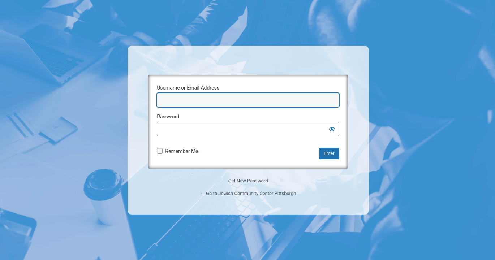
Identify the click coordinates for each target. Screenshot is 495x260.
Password (168, 117)
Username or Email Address (188, 88)
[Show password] (332, 129)
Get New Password (248, 180)
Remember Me (181, 151)
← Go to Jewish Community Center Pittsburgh (248, 193)
